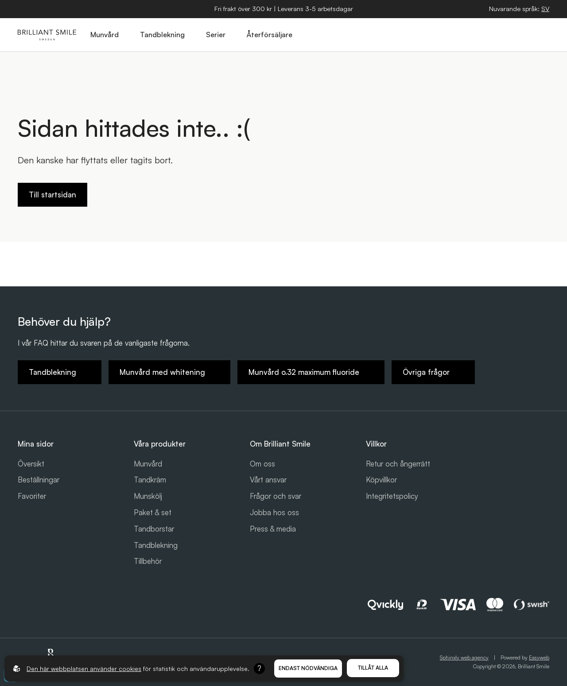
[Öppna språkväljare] (545, 9)
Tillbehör (148, 561)
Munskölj (148, 496)
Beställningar (38, 479)
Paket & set (152, 512)
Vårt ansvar (268, 479)
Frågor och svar (275, 496)
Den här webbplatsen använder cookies (84, 668)
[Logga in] (520, 35)
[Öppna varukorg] (500, 35)
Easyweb (539, 657)
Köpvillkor (381, 479)
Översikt (31, 463)
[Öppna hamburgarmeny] (540, 35)
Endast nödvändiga (308, 668)
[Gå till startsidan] (47, 35)
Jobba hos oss (274, 512)
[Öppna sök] (479, 35)
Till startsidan (52, 194)
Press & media (273, 528)
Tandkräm (150, 479)
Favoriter (32, 496)
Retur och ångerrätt (398, 463)
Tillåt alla (373, 667)
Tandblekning (156, 545)
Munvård (148, 463)
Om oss (262, 463)
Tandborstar (154, 528)
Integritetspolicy (392, 496)
